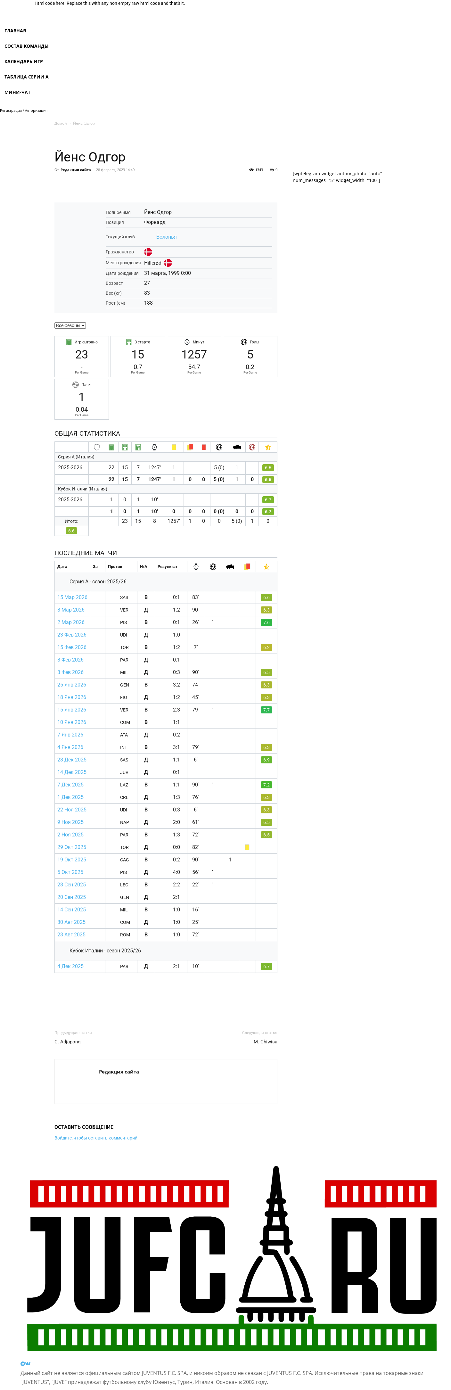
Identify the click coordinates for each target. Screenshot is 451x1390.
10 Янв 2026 (71, 722)
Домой (60, 123)
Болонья (166, 237)
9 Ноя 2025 (70, 822)
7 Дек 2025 (70, 785)
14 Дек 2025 (71, 772)
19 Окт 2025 (71, 860)
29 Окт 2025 (71, 847)
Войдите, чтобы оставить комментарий (95, 1137)
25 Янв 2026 (71, 685)
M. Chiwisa (265, 1042)
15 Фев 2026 (71, 647)
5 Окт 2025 (70, 872)
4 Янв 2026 (70, 747)
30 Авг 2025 (71, 922)
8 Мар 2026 (71, 610)
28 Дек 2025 (71, 760)
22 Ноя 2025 (71, 810)
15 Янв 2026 (71, 710)
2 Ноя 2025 (70, 835)
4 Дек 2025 (70, 966)
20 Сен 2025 (71, 897)
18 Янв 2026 (71, 697)
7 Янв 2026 (70, 735)
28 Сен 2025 (71, 885)
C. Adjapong (67, 1042)
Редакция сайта (76, 169)
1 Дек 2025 (70, 797)
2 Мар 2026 (71, 622)
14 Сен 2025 (71, 910)
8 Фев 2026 (70, 660)
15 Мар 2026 (72, 597)
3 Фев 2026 (70, 672)
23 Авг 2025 (71, 935)
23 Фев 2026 (71, 635)
